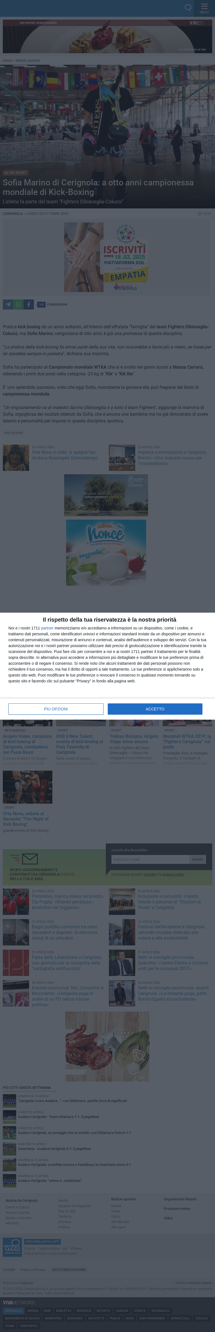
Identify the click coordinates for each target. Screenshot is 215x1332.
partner (47, 628)
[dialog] (107, 666)
